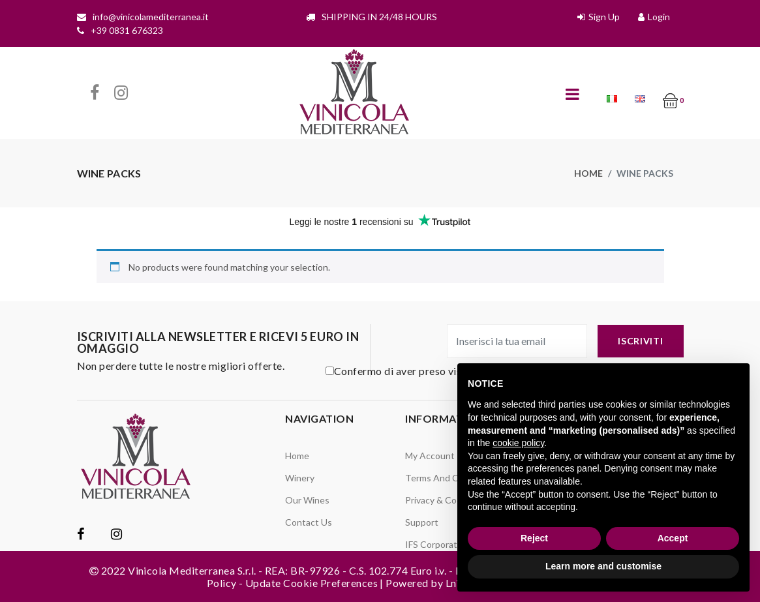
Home (588, 173)
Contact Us (308, 522)
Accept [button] (673, 538)
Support (421, 522)
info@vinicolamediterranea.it (151, 16)
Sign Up (604, 16)
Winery (299, 477)
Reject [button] (534, 538)
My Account (430, 455)
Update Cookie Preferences (311, 583)
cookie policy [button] (518, 443)
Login (659, 16)
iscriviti (640, 340)
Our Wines (307, 499)
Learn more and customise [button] (603, 566)
